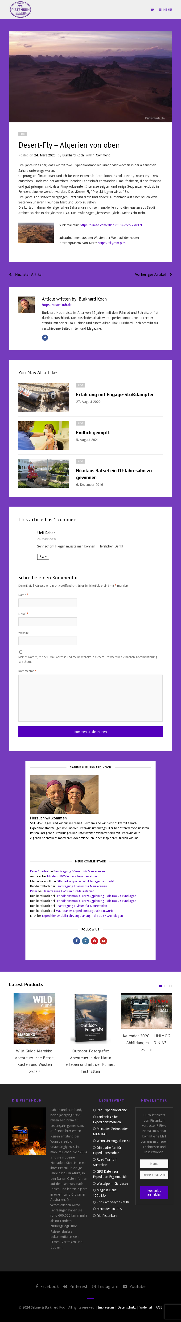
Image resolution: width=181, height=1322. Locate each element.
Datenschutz (127, 1307)
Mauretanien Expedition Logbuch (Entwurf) (84, 911)
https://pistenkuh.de (56, 305)
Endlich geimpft (93, 432)
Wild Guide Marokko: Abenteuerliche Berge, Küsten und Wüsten (34, 1058)
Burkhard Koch (73, 155)
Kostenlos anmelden (154, 1193)
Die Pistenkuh (107, 1216)
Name (23, 595)
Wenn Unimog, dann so (113, 1141)
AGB (159, 1307)
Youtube (134, 1286)
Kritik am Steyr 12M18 (113, 1202)
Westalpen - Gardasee (112, 1184)
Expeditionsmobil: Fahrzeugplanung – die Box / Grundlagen (96, 896)
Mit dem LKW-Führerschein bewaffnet (72, 876)
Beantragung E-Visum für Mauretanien (79, 871)
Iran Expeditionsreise (112, 1110)
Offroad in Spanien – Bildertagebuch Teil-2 (86, 881)
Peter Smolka (39, 871)
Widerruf (146, 1307)
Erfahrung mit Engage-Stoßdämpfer (115, 394)
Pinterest (75, 1286)
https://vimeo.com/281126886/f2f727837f (111, 225)
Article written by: (74, 299)
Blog (22, 134)
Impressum (106, 1307)
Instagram (105, 1286)
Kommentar (27, 671)
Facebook (47, 1286)
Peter (33, 891)
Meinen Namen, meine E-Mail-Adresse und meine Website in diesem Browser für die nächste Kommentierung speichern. (87, 659)
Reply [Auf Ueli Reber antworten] (43, 556)
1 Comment (101, 155)
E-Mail (23, 614)
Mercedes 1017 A (109, 1209)
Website (23, 633)
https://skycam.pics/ (112, 243)
